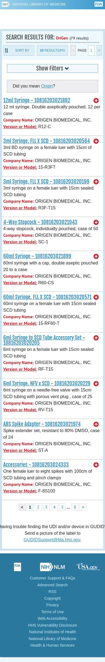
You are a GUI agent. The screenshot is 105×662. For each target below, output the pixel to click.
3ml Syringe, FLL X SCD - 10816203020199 (46, 181)
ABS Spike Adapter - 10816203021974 (42, 424)
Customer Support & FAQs (52, 578)
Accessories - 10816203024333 (36, 464)
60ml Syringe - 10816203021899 (37, 256)
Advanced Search (52, 585)
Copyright (52, 598)
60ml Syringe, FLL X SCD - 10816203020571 (47, 297)
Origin (47, 86)
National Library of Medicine (39, 4)
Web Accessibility (52, 618)
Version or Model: (20, 126)
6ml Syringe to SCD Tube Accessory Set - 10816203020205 (44, 340)
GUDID (52, 19)
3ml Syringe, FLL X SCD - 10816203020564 (46, 141)
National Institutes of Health (52, 632)
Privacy (52, 605)
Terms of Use (52, 612)
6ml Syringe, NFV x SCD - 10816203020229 (46, 383)
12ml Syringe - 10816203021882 (36, 100)
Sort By (22, 50)
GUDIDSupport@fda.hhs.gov (52, 539)
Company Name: (18, 120)
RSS (52, 591)
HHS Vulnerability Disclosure (52, 625)
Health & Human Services (52, 645)
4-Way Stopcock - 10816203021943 (40, 222)
